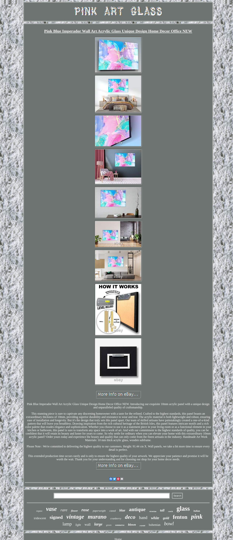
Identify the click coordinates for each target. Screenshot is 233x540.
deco (130, 517)
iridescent (40, 518)
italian (197, 510)
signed (56, 517)
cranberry (115, 518)
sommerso (119, 525)
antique (137, 509)
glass (183, 508)
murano (97, 516)
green (109, 525)
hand (143, 517)
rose (85, 509)
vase (51, 509)
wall (88, 524)
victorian (152, 511)
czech (170, 511)
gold (166, 518)
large (98, 524)
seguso (39, 511)
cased (112, 510)
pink (196, 516)
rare (63, 510)
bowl (169, 523)
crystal (142, 525)
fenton (180, 517)
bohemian (154, 524)
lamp (67, 523)
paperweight (99, 510)
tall (162, 510)
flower (74, 510)
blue (122, 510)
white (155, 518)
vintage (75, 516)
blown (132, 524)
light (78, 524)
